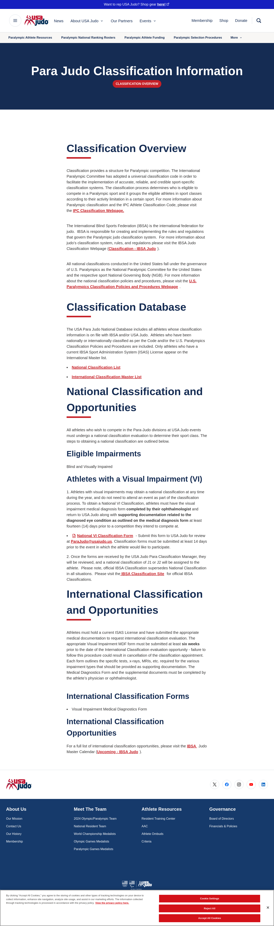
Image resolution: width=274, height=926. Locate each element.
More (236, 37)
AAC (145, 826)
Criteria (146, 841)
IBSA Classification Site (142, 574)
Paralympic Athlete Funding (144, 37)
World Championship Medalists (95, 833)
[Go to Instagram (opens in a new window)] (239, 784)
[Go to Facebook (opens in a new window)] (226, 784)
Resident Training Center (158, 818)
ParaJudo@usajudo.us (91, 541)
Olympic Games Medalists (91, 841)
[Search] (259, 20)
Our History (14, 833)
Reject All (209, 908)
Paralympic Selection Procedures (198, 37)
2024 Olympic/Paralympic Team (95, 818)
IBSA (192, 746)
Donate (241, 20)
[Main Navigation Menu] (15, 20)
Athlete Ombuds (152, 833)
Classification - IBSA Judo (132, 249)
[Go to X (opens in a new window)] (214, 784)
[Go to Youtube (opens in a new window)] (251, 784)
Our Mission (14, 818)
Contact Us (13, 826)
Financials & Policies (223, 826)
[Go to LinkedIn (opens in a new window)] (263, 784)
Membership (202, 20)
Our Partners (121, 21)
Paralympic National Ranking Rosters (88, 37)
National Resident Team (90, 826)
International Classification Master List (107, 377)
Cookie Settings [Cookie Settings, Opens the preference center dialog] (209, 898)
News (59, 21)
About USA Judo (87, 21)
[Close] (268, 907)
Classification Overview (137, 83)
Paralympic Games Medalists (93, 849)
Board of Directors (221, 818)
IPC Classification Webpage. (98, 210)
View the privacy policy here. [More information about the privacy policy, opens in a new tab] (112, 902)
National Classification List (96, 367)
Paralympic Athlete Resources (30, 37)
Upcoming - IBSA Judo (117, 752)
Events (148, 21)
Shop (223, 20)
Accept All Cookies (209, 918)
